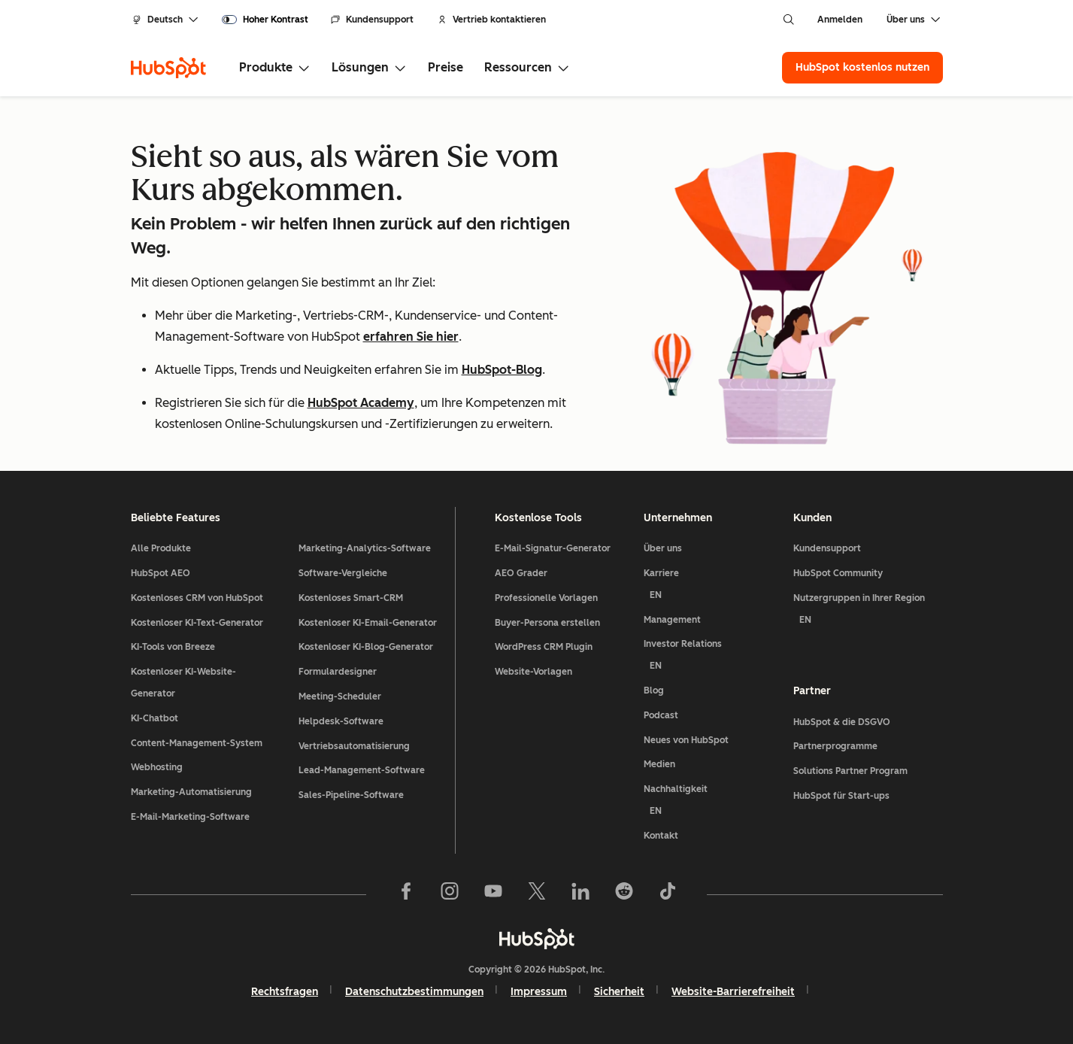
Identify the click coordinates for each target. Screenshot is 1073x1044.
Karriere (712, 587)
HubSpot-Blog (502, 370)
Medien (659, 764)
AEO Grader (521, 573)
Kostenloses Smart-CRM (351, 598)
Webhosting (157, 767)
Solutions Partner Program (850, 771)
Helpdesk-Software (341, 721)
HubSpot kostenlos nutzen (862, 67)
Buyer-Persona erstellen (547, 623)
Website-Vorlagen (533, 671)
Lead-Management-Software (362, 770)
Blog (654, 690)
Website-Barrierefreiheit (733, 991)
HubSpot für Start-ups (841, 796)
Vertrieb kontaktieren (492, 19)
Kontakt (661, 835)
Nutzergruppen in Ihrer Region (868, 612)
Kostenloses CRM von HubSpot (197, 598)
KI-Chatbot (154, 718)
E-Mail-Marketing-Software (190, 817)
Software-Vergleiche (343, 573)
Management (672, 620)
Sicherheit (619, 991)
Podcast (661, 715)
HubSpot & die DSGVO (841, 722)
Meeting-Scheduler (340, 696)
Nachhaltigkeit (712, 803)
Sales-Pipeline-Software (351, 795)
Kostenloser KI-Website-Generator (183, 682)
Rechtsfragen (284, 991)
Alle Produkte (161, 548)
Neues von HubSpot (686, 740)
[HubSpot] (168, 67)
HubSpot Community (838, 573)
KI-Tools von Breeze (173, 647)
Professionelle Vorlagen (546, 598)
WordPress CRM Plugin (544, 647)
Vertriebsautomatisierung (354, 746)
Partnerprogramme (835, 746)
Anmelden (839, 19)
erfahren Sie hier (411, 336)
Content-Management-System (196, 743)
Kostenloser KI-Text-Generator (197, 623)
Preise (445, 67)
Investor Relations (712, 658)
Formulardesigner (338, 671)
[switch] (265, 19)
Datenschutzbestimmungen (414, 991)
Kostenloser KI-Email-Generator (368, 623)
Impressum (539, 991)
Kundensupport (372, 19)
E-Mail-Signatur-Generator (553, 548)
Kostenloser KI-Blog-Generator (366, 647)
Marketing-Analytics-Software (365, 548)
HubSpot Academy (361, 403)
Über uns (663, 548)
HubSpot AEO (160, 573)
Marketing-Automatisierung (191, 792)
